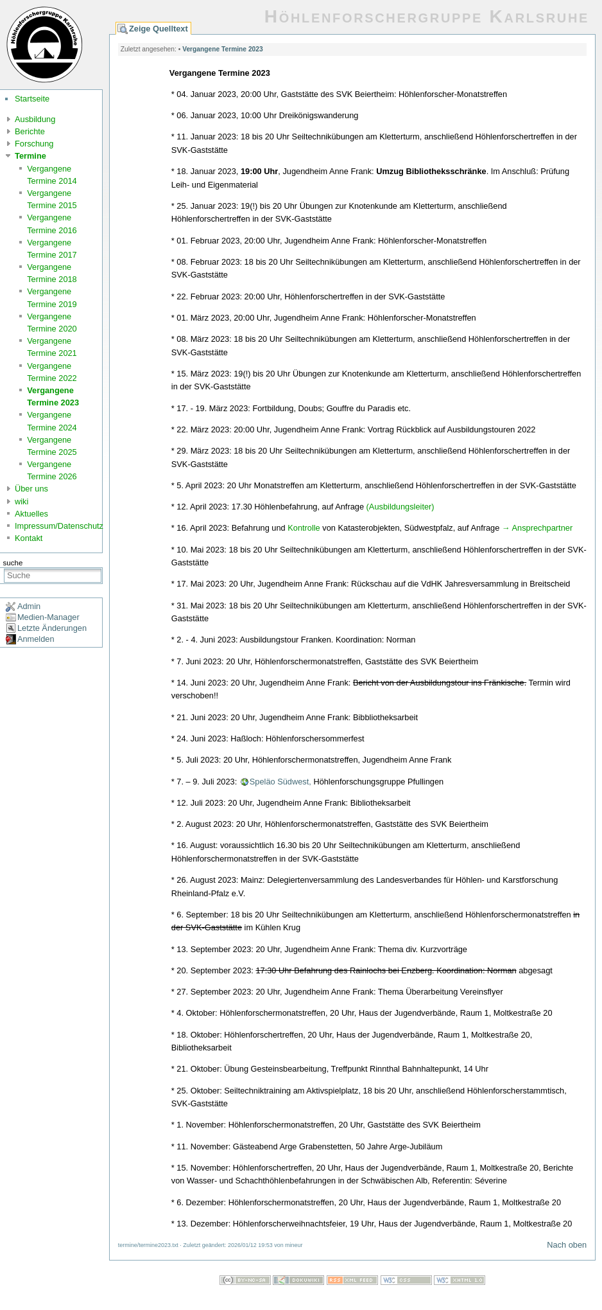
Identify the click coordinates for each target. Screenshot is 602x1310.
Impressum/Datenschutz (59, 526)
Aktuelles (31, 513)
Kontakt (28, 538)
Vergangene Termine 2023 (222, 49)
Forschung (34, 143)
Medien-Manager (48, 617)
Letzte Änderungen (52, 628)
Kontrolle (304, 528)
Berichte (30, 131)
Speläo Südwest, (280, 781)
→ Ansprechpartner (537, 528)
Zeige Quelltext (158, 28)
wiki (21, 501)
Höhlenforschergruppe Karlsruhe (426, 16)
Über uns (31, 488)
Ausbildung (35, 119)
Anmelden (36, 639)
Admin (28, 606)
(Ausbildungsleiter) (400, 506)
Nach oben (567, 1245)
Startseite (32, 98)
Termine (30, 156)
